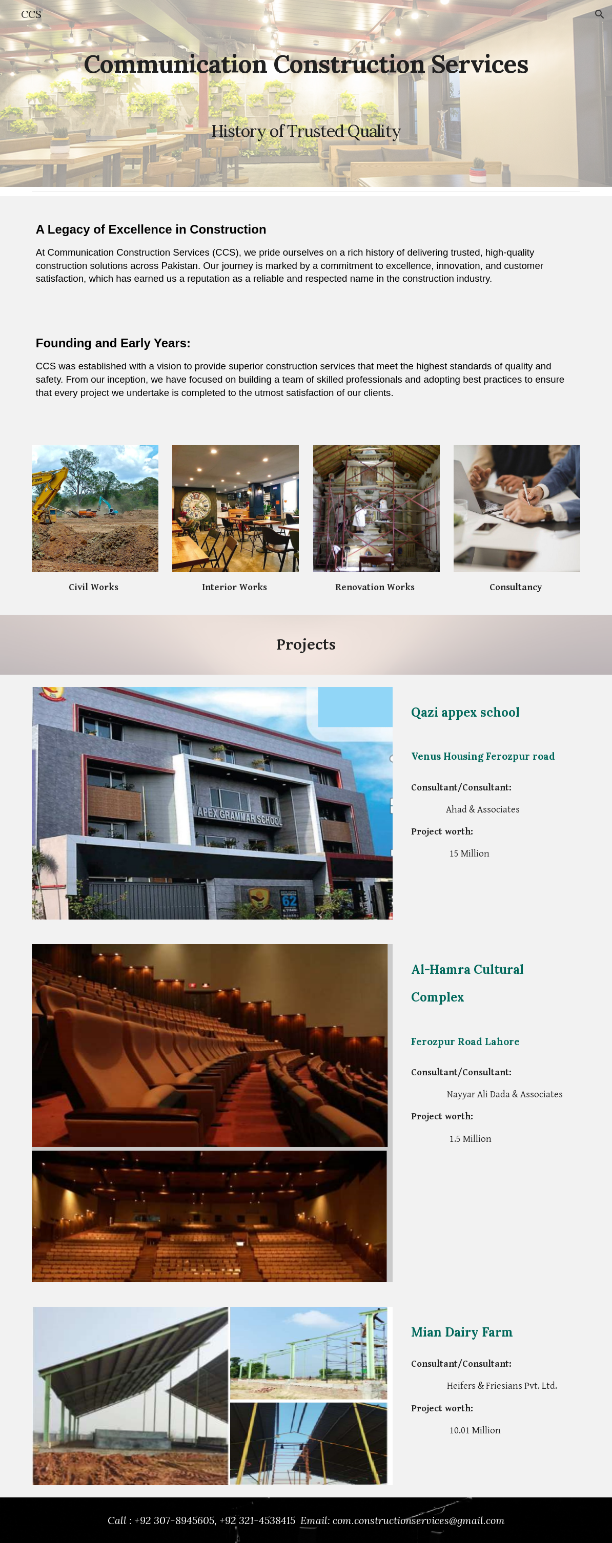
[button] (599, 14)
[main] (306, 93)
